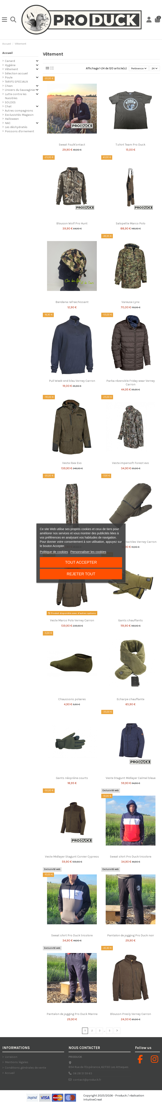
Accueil (7, 52)
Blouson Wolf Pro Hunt (72, 223)
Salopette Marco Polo (130, 223)
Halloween (12, 118)
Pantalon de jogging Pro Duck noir (130, 935)
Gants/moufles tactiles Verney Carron (130, 542)
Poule (8, 77)
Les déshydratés (16, 126)
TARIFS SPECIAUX (16, 81)
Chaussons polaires (72, 699)
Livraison (11, 1058)
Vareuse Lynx (130, 302)
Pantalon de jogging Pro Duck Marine (72, 1014)
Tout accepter (81, 562)
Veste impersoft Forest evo (130, 463)
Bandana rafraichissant (72, 302)
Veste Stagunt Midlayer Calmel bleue (130, 778)
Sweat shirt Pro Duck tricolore (130, 857)
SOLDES (10, 102)
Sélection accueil (16, 73)
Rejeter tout (81, 574)
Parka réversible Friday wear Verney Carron (130, 382)
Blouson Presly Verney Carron (130, 1014)
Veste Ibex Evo (72, 463)
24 (154, 68)
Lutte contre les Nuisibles (16, 96)
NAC (8, 122)
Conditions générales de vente (25, 1068)
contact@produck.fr (87, 1080)
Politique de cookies (54, 552)
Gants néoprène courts (72, 778)
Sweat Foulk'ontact (72, 145)
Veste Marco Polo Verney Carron (72, 621)
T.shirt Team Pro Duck (130, 145)
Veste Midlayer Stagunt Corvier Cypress (72, 857)
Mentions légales (16, 1063)
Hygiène (10, 64)
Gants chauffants (130, 621)
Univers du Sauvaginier (20, 89)
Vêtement (11, 69)
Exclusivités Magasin (19, 114)
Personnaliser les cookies (88, 552)
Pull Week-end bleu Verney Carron (72, 381)
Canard (10, 60)
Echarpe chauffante (130, 699)
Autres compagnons (19, 110)
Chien (9, 85)
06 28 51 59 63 (82, 1074)
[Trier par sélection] (135, 68)
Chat (8, 106)
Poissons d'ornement (19, 131)
